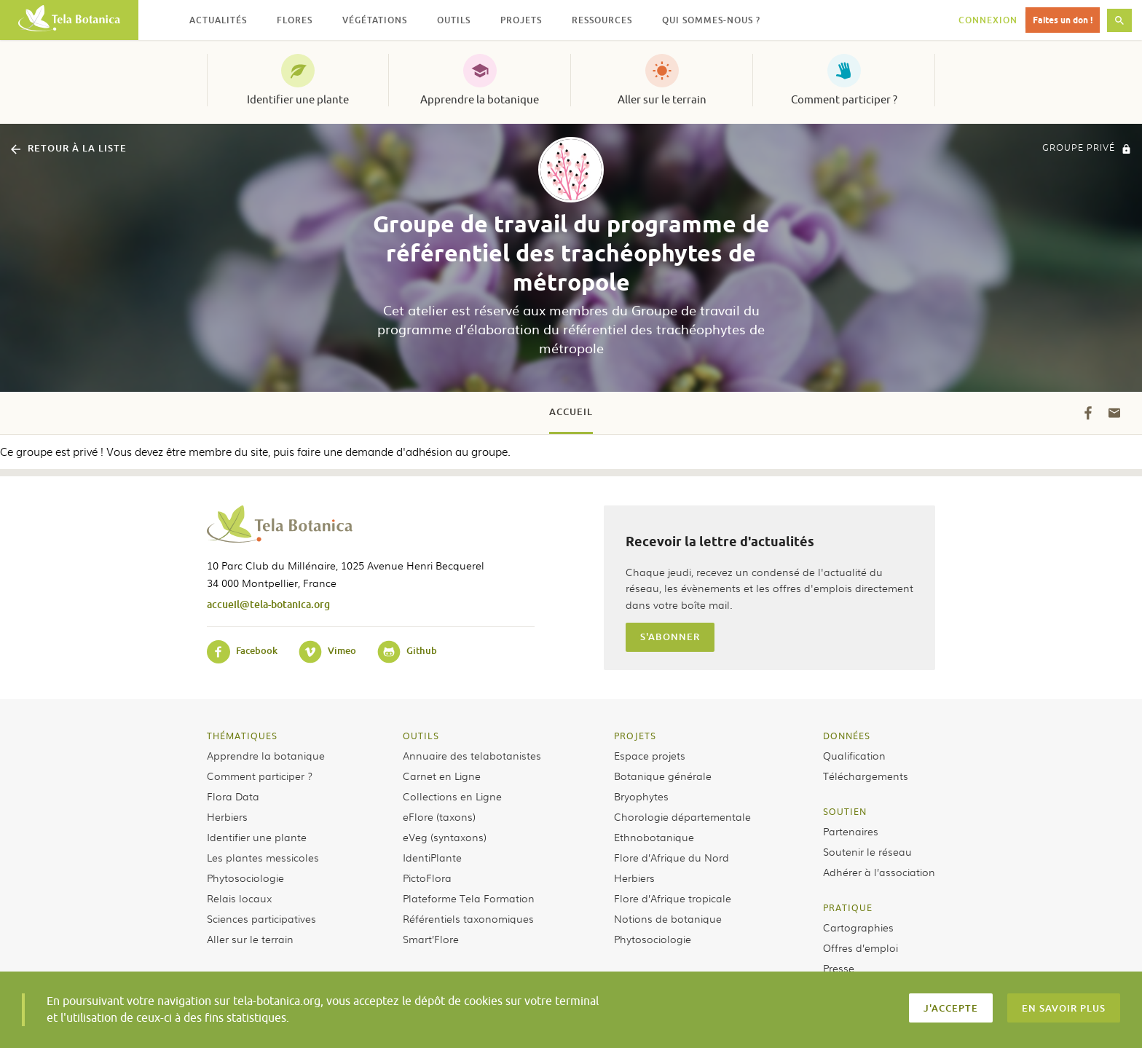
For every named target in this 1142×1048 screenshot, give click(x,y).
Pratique (848, 907)
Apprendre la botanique (479, 99)
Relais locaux (239, 898)
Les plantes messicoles (263, 857)
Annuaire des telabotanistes (472, 755)
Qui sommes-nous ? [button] (711, 20)
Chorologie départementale (682, 816)
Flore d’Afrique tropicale (672, 898)
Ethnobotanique (654, 837)
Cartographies (858, 927)
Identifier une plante (298, 99)
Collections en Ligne (452, 796)
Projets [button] (521, 20)
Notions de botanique (668, 918)
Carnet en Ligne (442, 775)
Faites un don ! (1062, 20)
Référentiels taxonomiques (468, 918)
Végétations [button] (374, 20)
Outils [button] (453, 20)
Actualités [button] (218, 20)
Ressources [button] (602, 20)
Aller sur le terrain (662, 99)
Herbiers (227, 816)
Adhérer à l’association (879, 871)
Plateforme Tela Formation (469, 898)
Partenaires (850, 831)
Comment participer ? (844, 99)
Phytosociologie (245, 877)
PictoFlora (427, 877)
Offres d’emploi (860, 947)
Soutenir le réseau (867, 851)
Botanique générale (663, 775)
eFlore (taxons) (439, 816)
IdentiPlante (432, 857)
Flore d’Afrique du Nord (671, 857)
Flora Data (233, 796)
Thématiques (242, 735)
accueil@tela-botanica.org (268, 604)
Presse (838, 968)
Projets (635, 735)
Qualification (854, 755)
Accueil (571, 411)
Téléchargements (865, 775)
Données (846, 735)
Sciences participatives (261, 918)
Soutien (845, 811)
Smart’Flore (431, 938)
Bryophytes (641, 796)
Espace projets (649, 755)
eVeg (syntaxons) (445, 837)
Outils (421, 735)
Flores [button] (294, 20)
